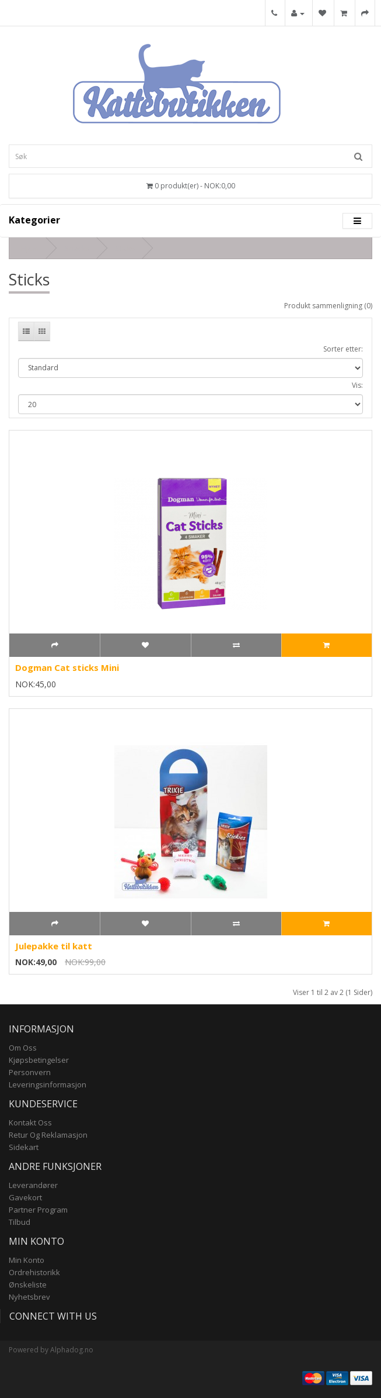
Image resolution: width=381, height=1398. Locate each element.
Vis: (357, 385)
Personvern (30, 1072)
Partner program (38, 1209)
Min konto (26, 1260)
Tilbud (19, 1222)
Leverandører (33, 1185)
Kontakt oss (30, 1122)
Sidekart (24, 1147)
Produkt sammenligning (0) (328, 306)
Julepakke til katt (53, 946)
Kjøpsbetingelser (39, 1060)
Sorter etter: (343, 349)
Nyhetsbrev (29, 1297)
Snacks (77, 248)
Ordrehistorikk (34, 1272)
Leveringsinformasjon (47, 1084)
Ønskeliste (28, 1284)
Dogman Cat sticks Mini (67, 667)
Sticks (125, 248)
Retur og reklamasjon (48, 1135)
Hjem (30, 248)
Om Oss (23, 1047)
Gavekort (25, 1197)
